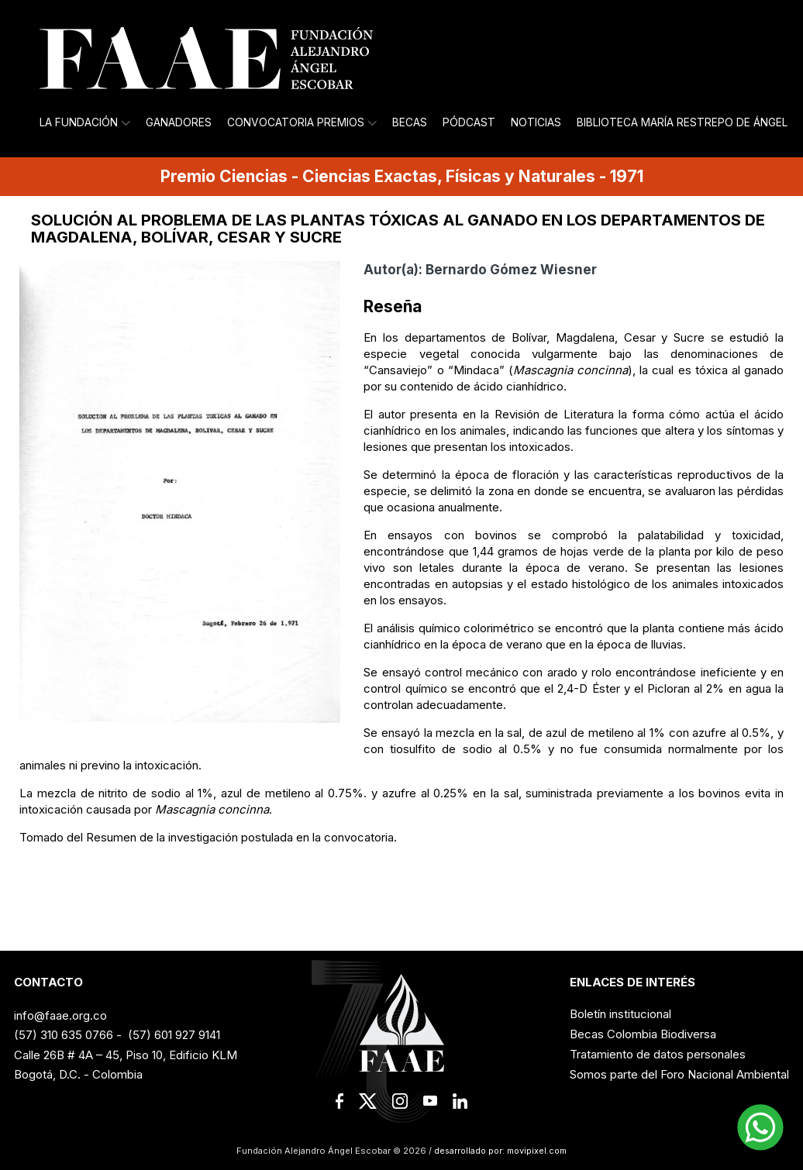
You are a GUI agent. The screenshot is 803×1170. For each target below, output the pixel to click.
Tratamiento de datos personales (658, 1054)
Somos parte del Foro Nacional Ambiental (679, 1074)
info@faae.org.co (60, 1015)
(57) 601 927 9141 (174, 1034)
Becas (409, 122)
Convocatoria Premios (302, 122)
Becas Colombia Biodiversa (643, 1034)
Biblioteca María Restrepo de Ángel (682, 122)
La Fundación (85, 122)
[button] (760, 1127)
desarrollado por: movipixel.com (499, 1150)
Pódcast (469, 122)
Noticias (536, 122)
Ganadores (179, 122)
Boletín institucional (620, 1014)
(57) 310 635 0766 (63, 1034)
